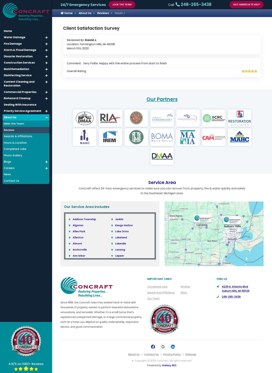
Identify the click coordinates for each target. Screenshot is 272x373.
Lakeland (121, 237)
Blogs (7, 161)
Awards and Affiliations (161, 292)
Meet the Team (14, 123)
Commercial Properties (20, 92)
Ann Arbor (79, 255)
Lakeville (120, 243)
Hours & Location (15, 143)
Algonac (78, 225)
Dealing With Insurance (20, 104)
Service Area (162, 182)
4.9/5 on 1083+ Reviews (26, 366)
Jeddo (119, 219)
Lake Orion (122, 231)
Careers (9, 168)
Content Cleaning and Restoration (19, 84)
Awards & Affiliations (18, 136)
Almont (77, 243)
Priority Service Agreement (22, 111)
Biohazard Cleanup (17, 98)
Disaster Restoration (18, 56)
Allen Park (79, 231)
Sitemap (190, 354)
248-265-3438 (193, 4)
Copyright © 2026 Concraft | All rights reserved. (163, 360)
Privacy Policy (172, 354)
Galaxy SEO (169, 365)
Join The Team (122, 4)
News (184, 292)
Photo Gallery (13, 155)
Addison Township (84, 219)
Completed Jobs (157, 286)
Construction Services (19, 62)
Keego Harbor (124, 225)
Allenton (78, 237)
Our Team (153, 298)
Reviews (103, 13)
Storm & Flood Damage (20, 50)
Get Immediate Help (246, 4)
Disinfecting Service (18, 75)
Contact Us (151, 354)
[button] (46, 37)
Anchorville (80, 249)
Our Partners (162, 99)
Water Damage (14, 37)
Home (67, 13)
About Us (85, 13)
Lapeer (119, 255)
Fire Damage (13, 44)
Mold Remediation (16, 69)
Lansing (120, 249)
